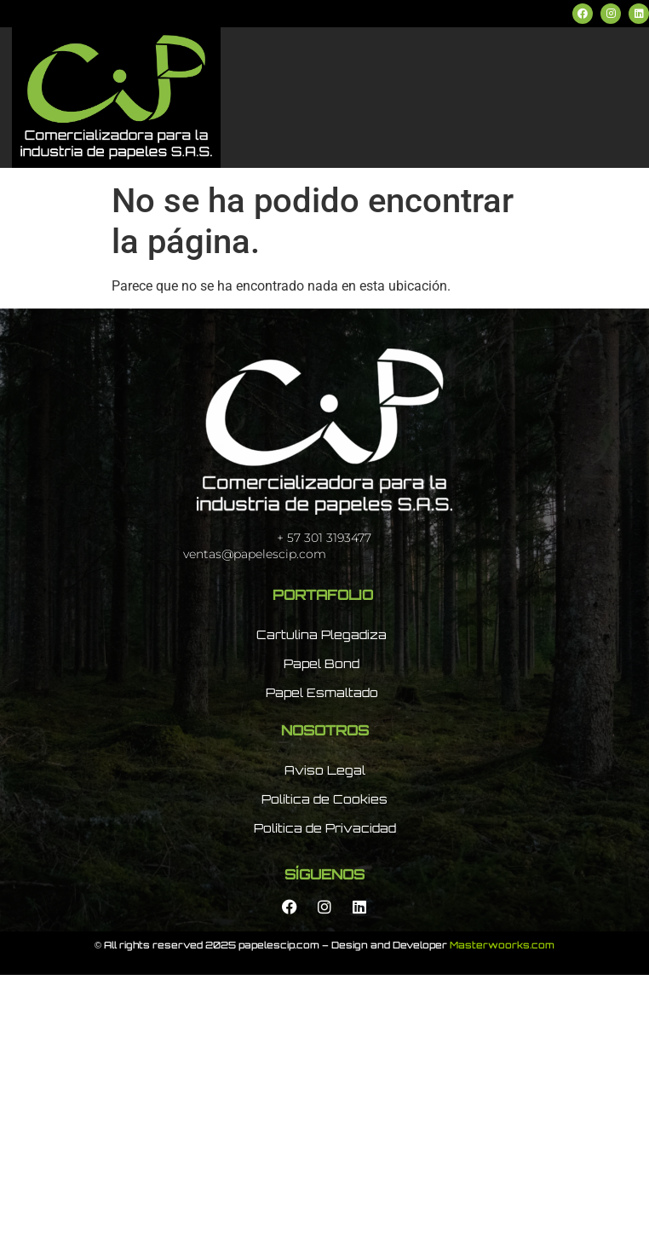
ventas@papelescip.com (254, 554)
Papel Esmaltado (322, 692)
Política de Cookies (324, 799)
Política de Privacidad (325, 828)
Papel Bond (321, 663)
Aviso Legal (324, 770)
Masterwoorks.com (502, 946)
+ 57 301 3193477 (324, 537)
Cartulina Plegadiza (321, 634)
